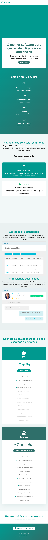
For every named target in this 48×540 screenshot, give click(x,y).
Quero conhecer (24, 62)
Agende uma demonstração (24, 450)
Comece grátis (24, 370)
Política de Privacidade (24, 537)
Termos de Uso (24, 535)
